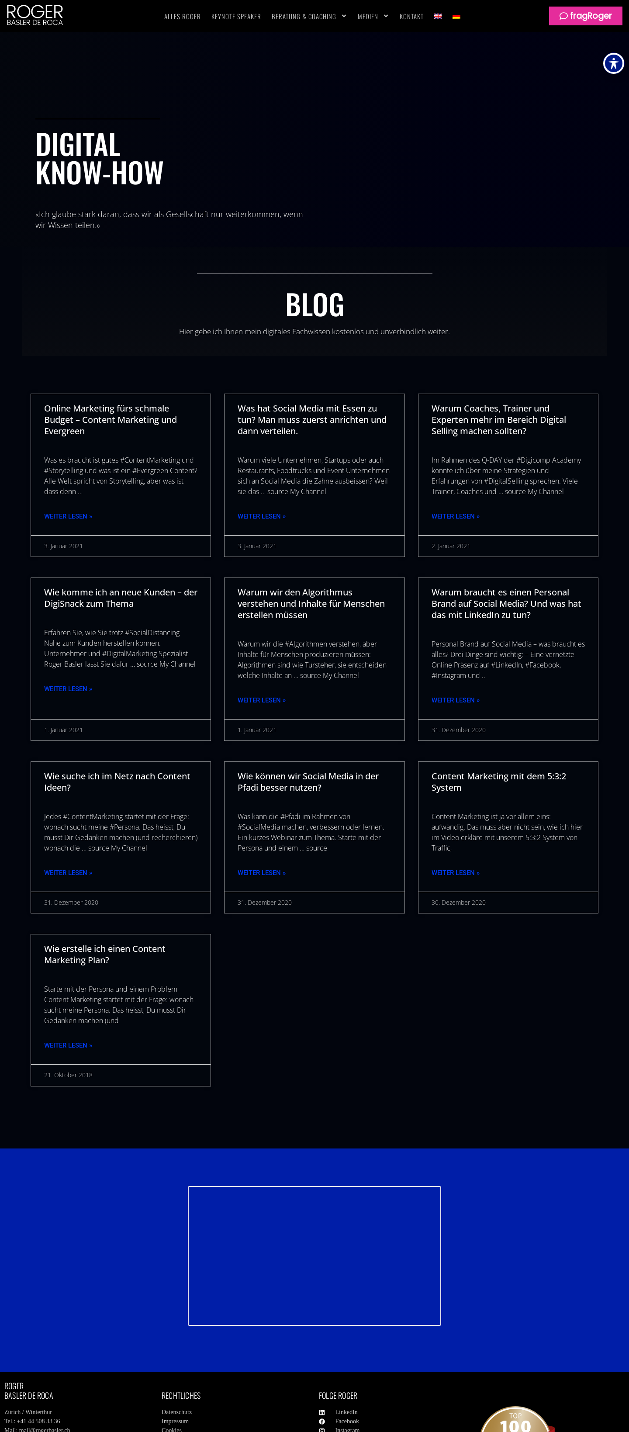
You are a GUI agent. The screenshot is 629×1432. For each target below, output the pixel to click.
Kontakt (412, 16)
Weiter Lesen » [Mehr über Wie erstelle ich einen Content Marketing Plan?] (68, 1045)
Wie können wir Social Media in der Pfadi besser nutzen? (308, 781)
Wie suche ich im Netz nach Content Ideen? (117, 781)
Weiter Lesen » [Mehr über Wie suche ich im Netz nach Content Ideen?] (68, 873)
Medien (373, 16)
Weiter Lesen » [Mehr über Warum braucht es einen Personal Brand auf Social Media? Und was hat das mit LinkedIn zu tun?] (456, 700)
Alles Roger (182, 16)
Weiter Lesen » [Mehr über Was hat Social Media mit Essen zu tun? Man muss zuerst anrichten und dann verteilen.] (262, 516)
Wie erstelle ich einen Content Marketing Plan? (105, 954)
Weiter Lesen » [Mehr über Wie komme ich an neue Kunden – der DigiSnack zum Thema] (68, 689)
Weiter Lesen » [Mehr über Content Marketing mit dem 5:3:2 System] (456, 873)
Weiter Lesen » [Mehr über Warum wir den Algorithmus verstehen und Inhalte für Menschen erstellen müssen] (262, 700)
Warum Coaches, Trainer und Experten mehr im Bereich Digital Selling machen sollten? (499, 419)
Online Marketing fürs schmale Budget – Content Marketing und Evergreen (110, 419)
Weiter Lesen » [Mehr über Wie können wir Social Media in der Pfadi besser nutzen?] (262, 873)
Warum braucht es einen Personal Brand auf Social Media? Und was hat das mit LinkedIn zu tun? (506, 603)
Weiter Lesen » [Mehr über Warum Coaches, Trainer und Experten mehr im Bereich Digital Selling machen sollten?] (456, 516)
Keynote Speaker (236, 16)
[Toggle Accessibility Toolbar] (613, 63)
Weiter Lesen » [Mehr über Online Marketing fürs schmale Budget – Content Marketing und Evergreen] (68, 516)
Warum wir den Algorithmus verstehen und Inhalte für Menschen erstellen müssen (311, 603)
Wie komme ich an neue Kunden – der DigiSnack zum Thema (120, 597)
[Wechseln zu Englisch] (438, 16)
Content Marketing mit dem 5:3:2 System (499, 781)
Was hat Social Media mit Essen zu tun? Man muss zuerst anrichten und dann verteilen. (312, 419)
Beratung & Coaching (309, 16)
